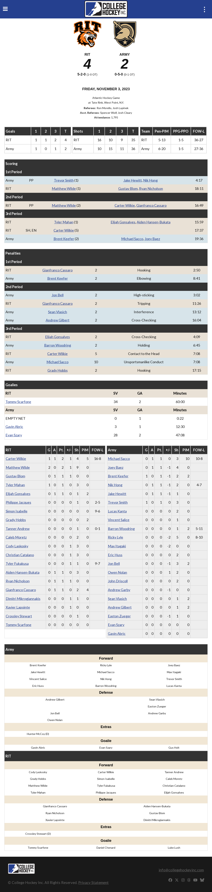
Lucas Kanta (117, 511)
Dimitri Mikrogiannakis (23, 598)
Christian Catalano (20, 555)
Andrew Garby (119, 590)
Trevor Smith (64, 180)
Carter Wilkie (125, 205)
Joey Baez (152, 239)
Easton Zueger (119, 616)
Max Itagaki (117, 546)
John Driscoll (118, 581)
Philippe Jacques (18, 502)
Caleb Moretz (16, 537)
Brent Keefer (64, 239)
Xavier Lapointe (18, 607)
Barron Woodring (57, 345)
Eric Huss (115, 555)
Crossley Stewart (19, 616)
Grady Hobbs (57, 370)
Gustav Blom (128, 188)
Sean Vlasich (57, 312)
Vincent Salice (118, 520)
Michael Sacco (132, 239)
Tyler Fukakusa (17, 563)
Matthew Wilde (64, 188)
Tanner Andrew (18, 528)
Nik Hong (150, 180)
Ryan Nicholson (151, 188)
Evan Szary (13, 435)
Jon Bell (58, 295)
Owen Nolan (117, 572)
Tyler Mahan (63, 222)
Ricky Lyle (115, 537)
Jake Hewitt (132, 180)
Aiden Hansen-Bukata (153, 222)
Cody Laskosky (17, 546)
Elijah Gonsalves (123, 222)
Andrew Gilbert (57, 320)
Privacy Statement (93, 882)
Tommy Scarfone (18, 402)
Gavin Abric (14, 426)
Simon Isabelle (16, 511)
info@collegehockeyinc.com (181, 870)
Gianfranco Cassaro (151, 205)
